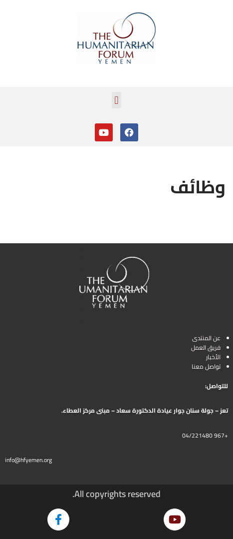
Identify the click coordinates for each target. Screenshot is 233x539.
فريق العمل (206, 347)
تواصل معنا (206, 366)
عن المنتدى (206, 338)
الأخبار (213, 357)
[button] (116, 100)
